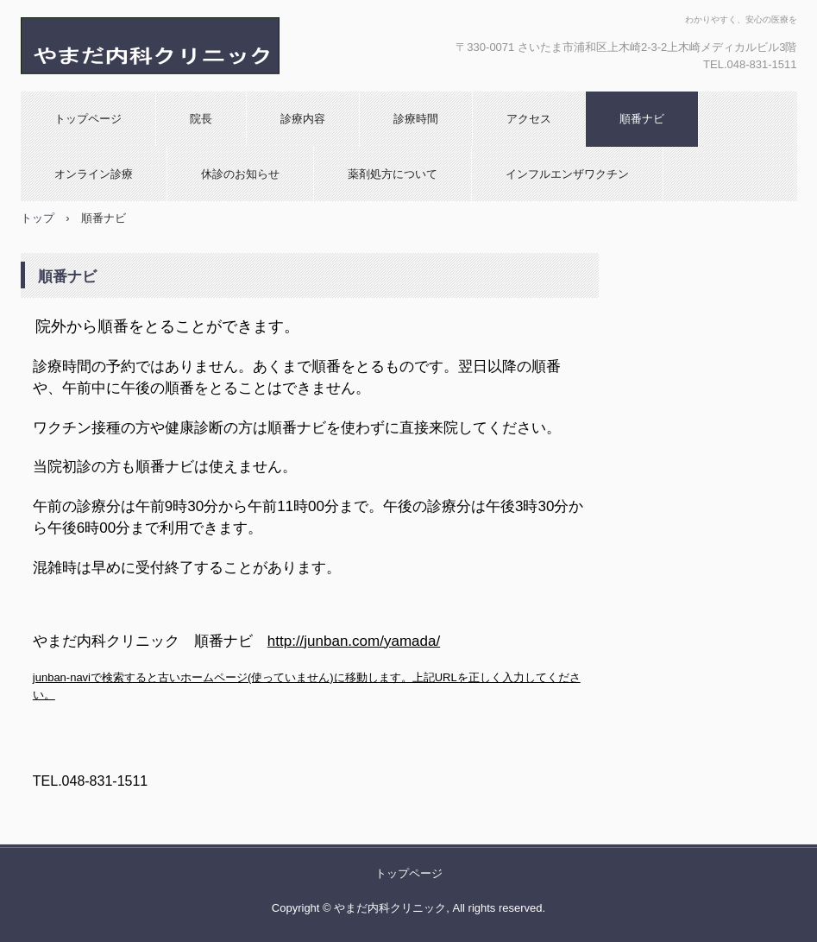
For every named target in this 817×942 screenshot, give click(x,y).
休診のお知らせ (240, 174)
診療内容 (302, 118)
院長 (201, 118)
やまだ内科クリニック (206, 45)
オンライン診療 (93, 174)
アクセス (528, 118)
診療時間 (415, 118)
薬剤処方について (392, 174)
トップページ (88, 118)
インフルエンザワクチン (567, 174)
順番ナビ (641, 118)
